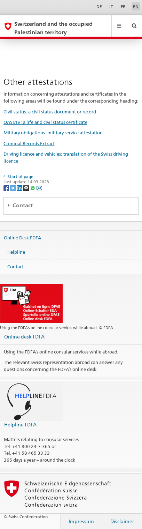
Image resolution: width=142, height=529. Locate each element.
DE (99, 6)
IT (111, 6)
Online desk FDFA (24, 337)
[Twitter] (13, 187)
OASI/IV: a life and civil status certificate (45, 122)
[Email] (39, 187)
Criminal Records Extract (29, 143)
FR (123, 6)
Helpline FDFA (20, 424)
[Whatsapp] (33, 187)
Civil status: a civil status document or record (49, 111)
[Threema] (26, 187)
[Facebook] (6, 187)
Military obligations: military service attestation (53, 132)
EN (136, 6)
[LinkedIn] (20, 187)
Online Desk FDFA (22, 237)
